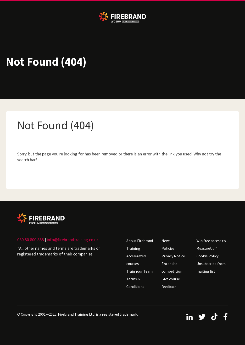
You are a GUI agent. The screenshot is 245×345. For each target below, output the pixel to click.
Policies (167, 248)
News (165, 240)
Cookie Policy (207, 256)
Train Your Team (139, 271)
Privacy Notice (173, 256)
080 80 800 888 (30, 239)
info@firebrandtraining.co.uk (73, 239)
